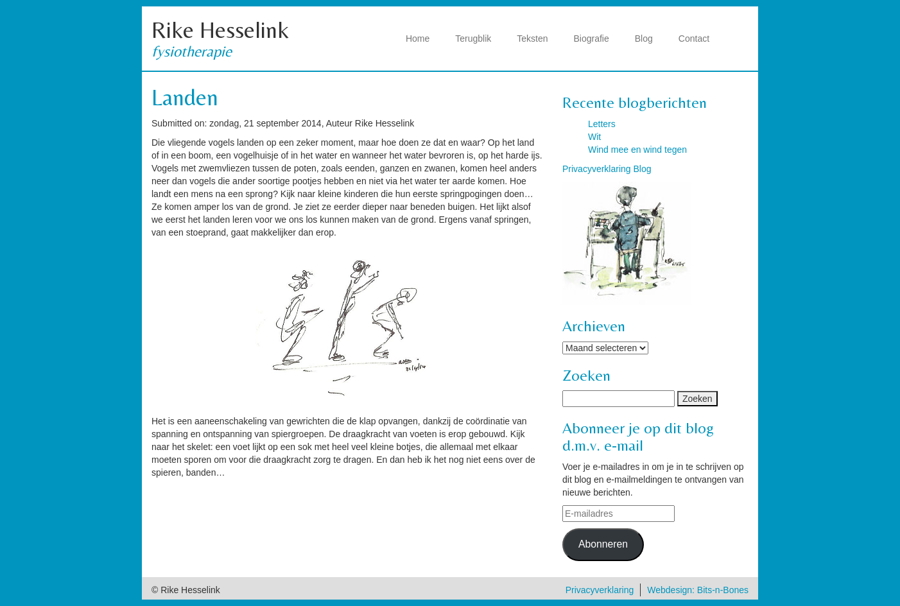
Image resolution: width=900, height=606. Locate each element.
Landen (184, 97)
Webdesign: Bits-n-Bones (698, 590)
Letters (602, 124)
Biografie (591, 38)
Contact (694, 38)
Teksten (532, 38)
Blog (644, 38)
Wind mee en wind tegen (637, 149)
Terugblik (473, 38)
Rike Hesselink (220, 30)
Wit (594, 137)
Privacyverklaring (600, 590)
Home (417, 38)
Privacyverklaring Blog (607, 169)
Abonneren (603, 544)
